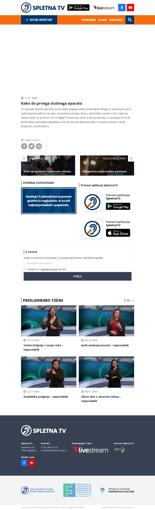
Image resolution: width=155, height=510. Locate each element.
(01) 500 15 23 (50, 447)
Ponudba (89, 20)
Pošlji (77, 276)
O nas (102, 20)
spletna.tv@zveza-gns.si (55, 450)
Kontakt (116, 20)
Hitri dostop (39, 20)
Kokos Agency (128, 507)
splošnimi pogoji (49, 269)
